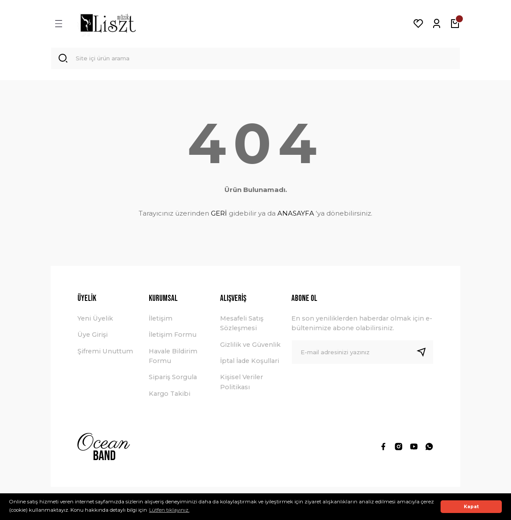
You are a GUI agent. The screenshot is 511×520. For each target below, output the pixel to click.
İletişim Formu (172, 337)
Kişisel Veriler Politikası (241, 384)
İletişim (160, 321)
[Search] (255, 59)
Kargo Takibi (169, 396)
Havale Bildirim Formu (173, 358)
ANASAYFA (295, 215)
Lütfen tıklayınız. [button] (169, 510)
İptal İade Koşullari (249, 363)
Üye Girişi (92, 337)
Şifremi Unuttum (105, 353)
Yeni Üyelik (95, 321)
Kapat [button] (471, 507)
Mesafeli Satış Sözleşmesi (241, 325)
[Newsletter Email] (362, 354)
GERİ (219, 215)
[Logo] (108, 23)
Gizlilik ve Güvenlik (250, 347)
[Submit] (425, 354)
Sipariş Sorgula (173, 380)
